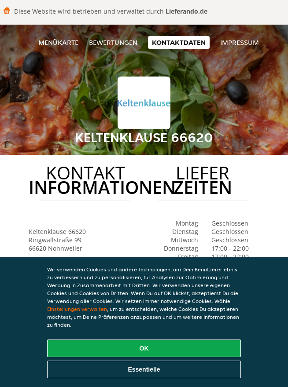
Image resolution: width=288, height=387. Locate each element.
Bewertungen (113, 42)
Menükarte (58, 42)
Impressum (239, 42)
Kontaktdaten (179, 42)
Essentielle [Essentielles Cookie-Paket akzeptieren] (144, 369)
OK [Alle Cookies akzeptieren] (144, 348)
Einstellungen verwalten (77, 309)
